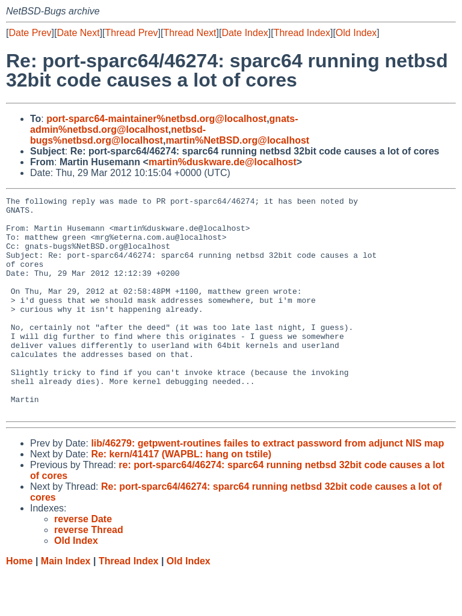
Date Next (78, 33)
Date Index (244, 33)
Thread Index (302, 33)
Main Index (66, 604)
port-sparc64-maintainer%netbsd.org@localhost (156, 119)
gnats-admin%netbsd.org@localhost (164, 124)
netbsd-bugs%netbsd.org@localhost (118, 134)
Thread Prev (131, 33)
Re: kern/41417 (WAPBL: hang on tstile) (181, 497)
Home (19, 604)
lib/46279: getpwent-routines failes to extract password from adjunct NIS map (267, 486)
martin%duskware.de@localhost (223, 162)
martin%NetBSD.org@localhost (237, 140)
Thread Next (189, 33)
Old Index (356, 33)
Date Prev (29, 33)
